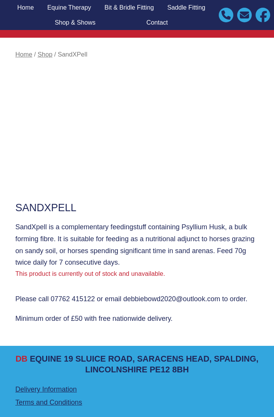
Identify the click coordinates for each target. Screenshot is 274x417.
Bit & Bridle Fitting (129, 7)
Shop (45, 54)
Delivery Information (46, 389)
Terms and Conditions (48, 402)
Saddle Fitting (186, 7)
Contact (157, 22)
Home (25, 7)
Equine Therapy (69, 7)
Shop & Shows (75, 22)
